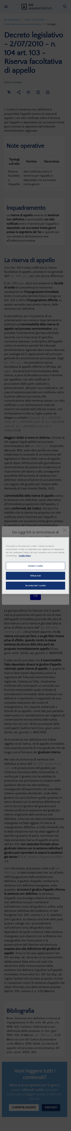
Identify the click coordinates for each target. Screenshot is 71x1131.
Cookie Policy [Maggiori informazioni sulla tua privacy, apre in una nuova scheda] (25, 555)
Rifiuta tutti (35, 575)
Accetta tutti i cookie (35, 585)
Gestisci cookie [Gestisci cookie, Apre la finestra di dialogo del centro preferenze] (35, 566)
